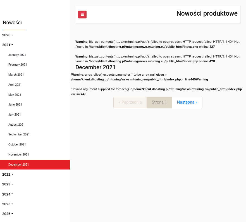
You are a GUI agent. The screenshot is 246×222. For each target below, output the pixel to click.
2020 (6, 35)
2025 (6, 204)
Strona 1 (159, 102)
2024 (6, 194)
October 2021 (17, 144)
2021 (6, 45)
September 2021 (19, 134)
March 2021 (16, 75)
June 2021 (15, 104)
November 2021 (18, 154)
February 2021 (17, 64)
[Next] (187, 102)
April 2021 (15, 85)
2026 (6, 214)
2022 (6, 174)
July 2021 (14, 114)
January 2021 (17, 55)
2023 (6, 184)
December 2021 (18, 164)
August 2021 (16, 124)
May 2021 (14, 95)
